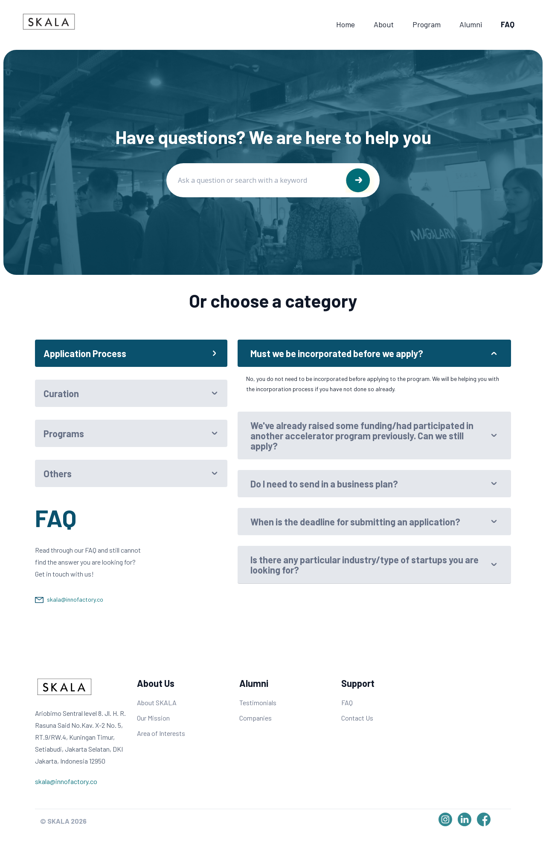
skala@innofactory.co (75, 599)
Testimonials (257, 702)
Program (426, 24)
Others (58, 473)
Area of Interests (161, 733)
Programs (64, 433)
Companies (255, 718)
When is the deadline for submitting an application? (355, 521)
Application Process (85, 353)
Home (345, 24)
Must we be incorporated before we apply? (336, 353)
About (384, 24)
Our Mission (153, 718)
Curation (61, 393)
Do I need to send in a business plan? (324, 483)
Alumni (470, 24)
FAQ (507, 24)
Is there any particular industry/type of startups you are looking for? (364, 564)
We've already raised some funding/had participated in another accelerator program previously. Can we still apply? (361, 435)
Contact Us (357, 718)
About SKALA (157, 702)
